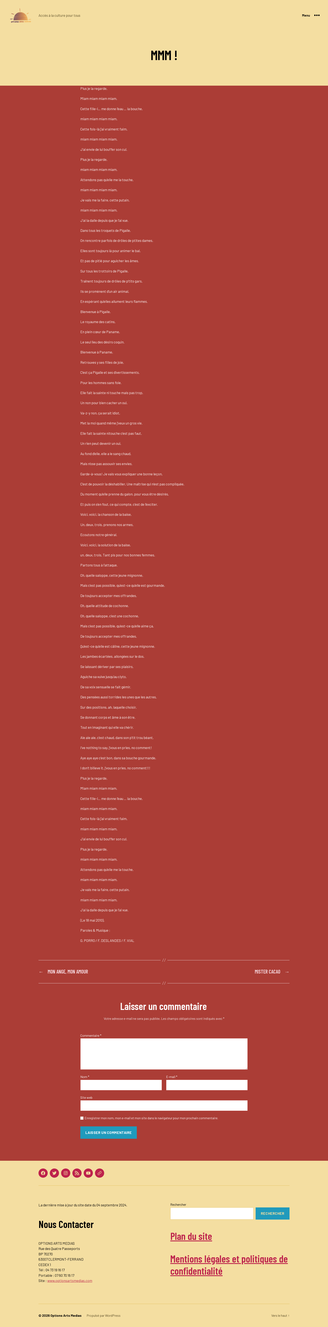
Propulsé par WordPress (103, 1315)
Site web (86, 1097)
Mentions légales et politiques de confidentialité (229, 1264)
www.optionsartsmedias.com (69, 1280)
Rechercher (178, 1204)
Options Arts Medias (66, 1315)
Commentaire (90, 1035)
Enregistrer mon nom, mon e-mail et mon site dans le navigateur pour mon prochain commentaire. (151, 1118)
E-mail (171, 1077)
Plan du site (191, 1236)
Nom (84, 1077)
